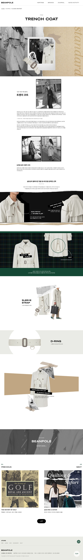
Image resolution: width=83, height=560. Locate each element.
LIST (41, 521)
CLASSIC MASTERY (17, 8)
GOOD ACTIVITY (73, 2)
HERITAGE (40, 2)
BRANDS (51, 2)
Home (3, 8)
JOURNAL (61, 2)
